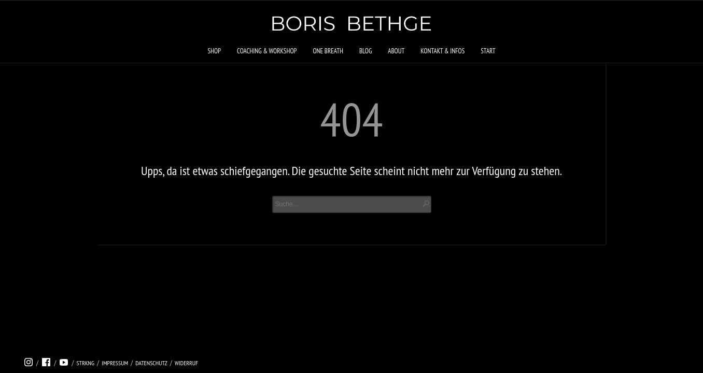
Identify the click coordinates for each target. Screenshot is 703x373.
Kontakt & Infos (442, 51)
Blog (365, 51)
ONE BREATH (328, 51)
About (396, 51)
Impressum (115, 363)
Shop (214, 51)
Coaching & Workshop (267, 51)
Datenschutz (151, 363)
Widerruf (186, 363)
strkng (85, 363)
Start (488, 51)
